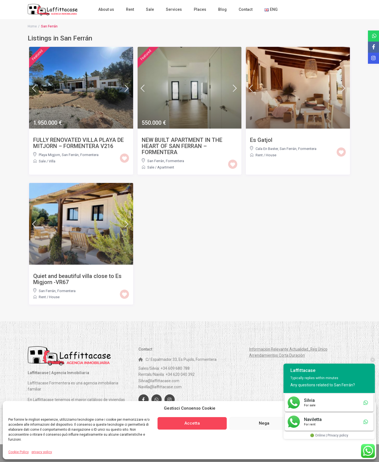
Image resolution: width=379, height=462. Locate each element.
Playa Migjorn (49, 155)
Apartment (165, 167)
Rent (130, 9)
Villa (52, 161)
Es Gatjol (261, 140)
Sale (150, 9)
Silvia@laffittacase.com (158, 381)
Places (200, 9)
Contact (245, 9)
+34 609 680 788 (175, 368)
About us (106, 9)
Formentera (89, 155)
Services (174, 9)
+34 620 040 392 (180, 374)
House (271, 155)
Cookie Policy (18, 452)
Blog (222, 9)
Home (32, 26)
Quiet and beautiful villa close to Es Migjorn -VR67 (77, 279)
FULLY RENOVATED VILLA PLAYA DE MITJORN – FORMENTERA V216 (78, 143)
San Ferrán (70, 155)
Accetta (192, 423)
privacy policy (42, 452)
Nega (264, 423)
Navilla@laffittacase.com (160, 387)
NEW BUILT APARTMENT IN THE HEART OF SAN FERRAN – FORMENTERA (182, 146)
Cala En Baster (267, 149)
